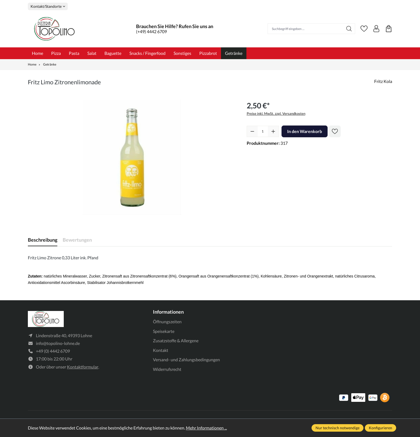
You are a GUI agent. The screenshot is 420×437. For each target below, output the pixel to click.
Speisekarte (163, 331)
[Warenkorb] (388, 28)
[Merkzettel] (364, 28)
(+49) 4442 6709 (151, 31)
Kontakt (160, 350)
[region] (131, 157)
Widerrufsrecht (167, 369)
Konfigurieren (380, 427)
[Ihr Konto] (376, 28)
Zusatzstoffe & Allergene (175, 340)
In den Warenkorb (304, 131)
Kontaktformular (82, 366)
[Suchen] (349, 28)
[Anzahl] (262, 131)
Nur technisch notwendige (337, 427)
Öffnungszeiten (167, 321)
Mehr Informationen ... (206, 427)
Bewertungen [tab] (77, 240)
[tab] (42, 240)
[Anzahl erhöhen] (273, 131)
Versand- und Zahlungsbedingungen (186, 359)
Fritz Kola (383, 81)
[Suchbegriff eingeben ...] (305, 28)
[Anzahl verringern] (252, 131)
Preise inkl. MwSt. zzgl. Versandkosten (276, 113)
